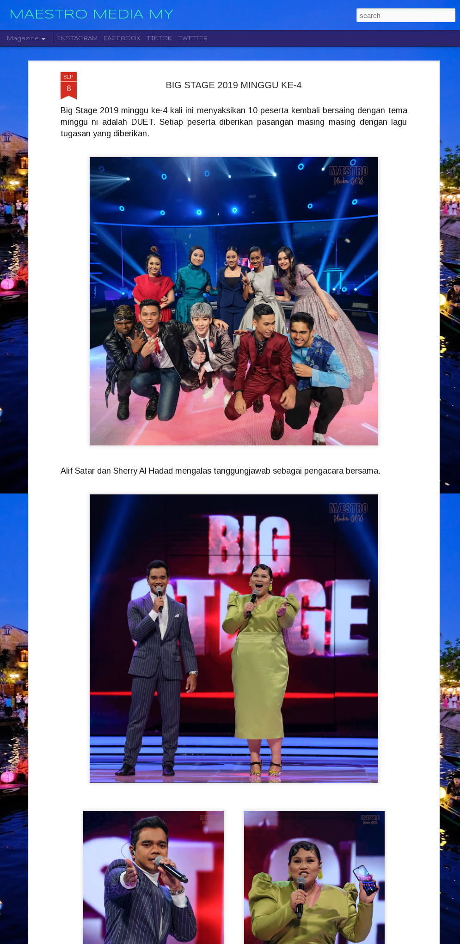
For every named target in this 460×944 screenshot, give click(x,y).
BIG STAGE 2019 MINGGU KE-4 (233, 47)
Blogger (273, 939)
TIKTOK (159, 38)
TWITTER (193, 38)
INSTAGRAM (77, 38)
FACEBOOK (122, 38)
